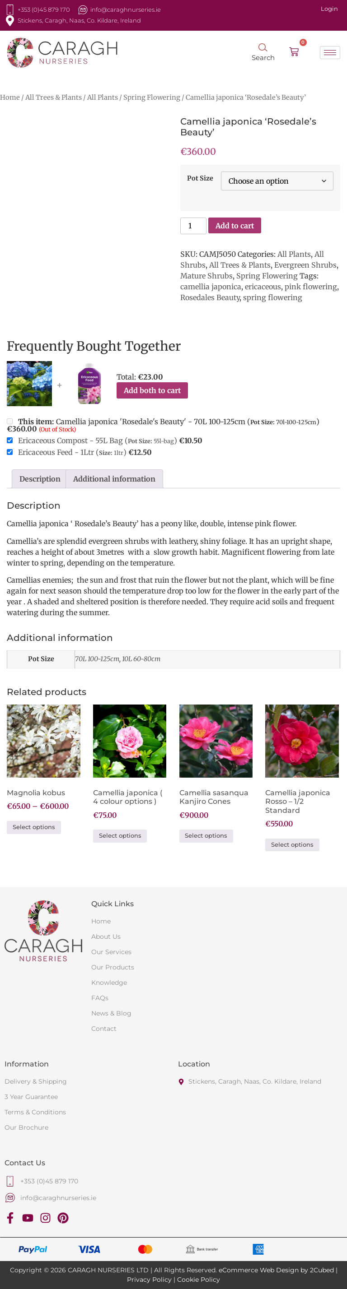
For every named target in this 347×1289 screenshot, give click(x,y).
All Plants (102, 97)
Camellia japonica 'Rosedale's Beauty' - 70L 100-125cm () (163, 425)
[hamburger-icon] (330, 52)
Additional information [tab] (114, 478)
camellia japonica (210, 286)
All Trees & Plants (53, 97)
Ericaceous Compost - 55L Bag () (97, 440)
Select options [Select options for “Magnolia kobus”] (34, 827)
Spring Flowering (151, 97)
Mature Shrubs (206, 275)
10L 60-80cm (141, 659)
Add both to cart (152, 390)
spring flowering (272, 297)
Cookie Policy (198, 1279)
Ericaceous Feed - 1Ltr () (72, 452)
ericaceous (263, 286)
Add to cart (235, 225)
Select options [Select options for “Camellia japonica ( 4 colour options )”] (120, 835)
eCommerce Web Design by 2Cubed (276, 1270)
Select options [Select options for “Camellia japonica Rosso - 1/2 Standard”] (292, 844)
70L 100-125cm (97, 659)
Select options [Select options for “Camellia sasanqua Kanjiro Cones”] (206, 835)
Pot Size (200, 178)
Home (10, 97)
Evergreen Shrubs (305, 264)
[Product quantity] (193, 226)
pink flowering (311, 286)
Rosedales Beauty (209, 297)
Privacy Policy (149, 1279)
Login (329, 8)
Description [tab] (40, 478)
